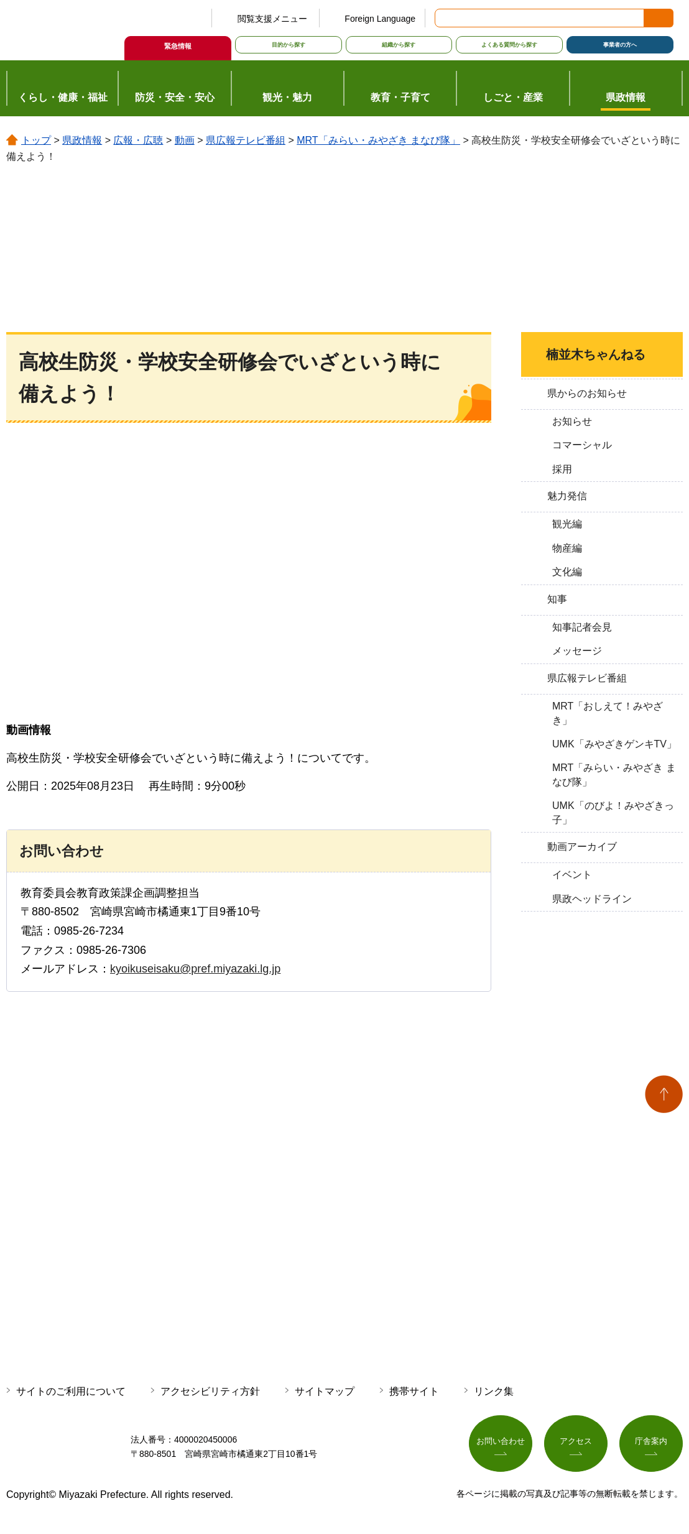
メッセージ (577, 650)
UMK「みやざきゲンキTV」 (614, 744)
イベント (572, 874)
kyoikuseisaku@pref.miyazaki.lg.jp (195, 969)
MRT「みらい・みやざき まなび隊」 (378, 140)
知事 (557, 599)
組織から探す (398, 45)
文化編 (567, 571)
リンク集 (494, 1391)
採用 (562, 469)
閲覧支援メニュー (272, 19)
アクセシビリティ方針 (210, 1391)
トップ (36, 140)
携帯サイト (414, 1391)
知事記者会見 (582, 627)
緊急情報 (178, 46)
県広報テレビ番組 (245, 140)
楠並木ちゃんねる (595, 354)
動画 (185, 140)
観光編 (567, 524)
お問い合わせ (500, 1444)
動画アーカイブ (582, 846)
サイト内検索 (445, 18)
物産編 (567, 548)
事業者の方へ (620, 45)
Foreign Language (379, 19)
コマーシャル (582, 445)
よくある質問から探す (509, 45)
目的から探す (288, 45)
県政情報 (82, 140)
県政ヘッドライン (592, 899)
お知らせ (572, 421)
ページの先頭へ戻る (664, 1094)
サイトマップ (324, 1391)
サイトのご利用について (71, 1391)
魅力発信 (567, 496)
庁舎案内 (651, 1444)
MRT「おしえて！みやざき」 (607, 713)
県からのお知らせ (587, 393)
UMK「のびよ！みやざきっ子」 (613, 812)
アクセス (575, 1444)
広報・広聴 (138, 140)
